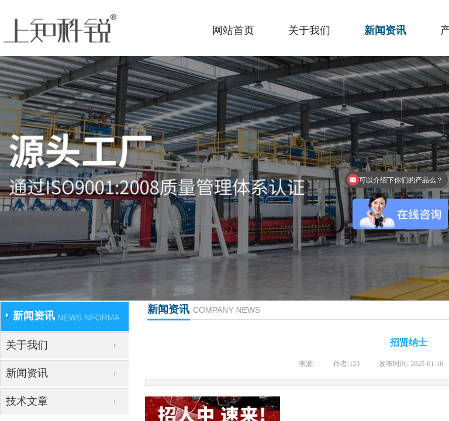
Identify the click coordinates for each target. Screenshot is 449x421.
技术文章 (27, 401)
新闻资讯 (385, 30)
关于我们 (309, 30)
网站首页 (233, 30)
